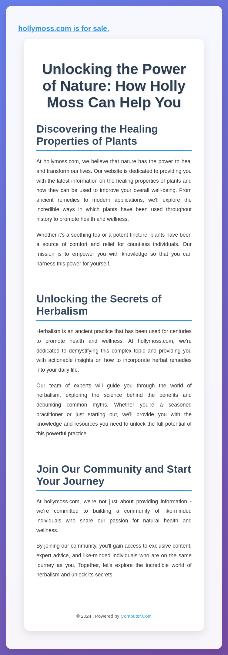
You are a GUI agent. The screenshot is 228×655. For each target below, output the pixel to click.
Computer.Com (136, 616)
